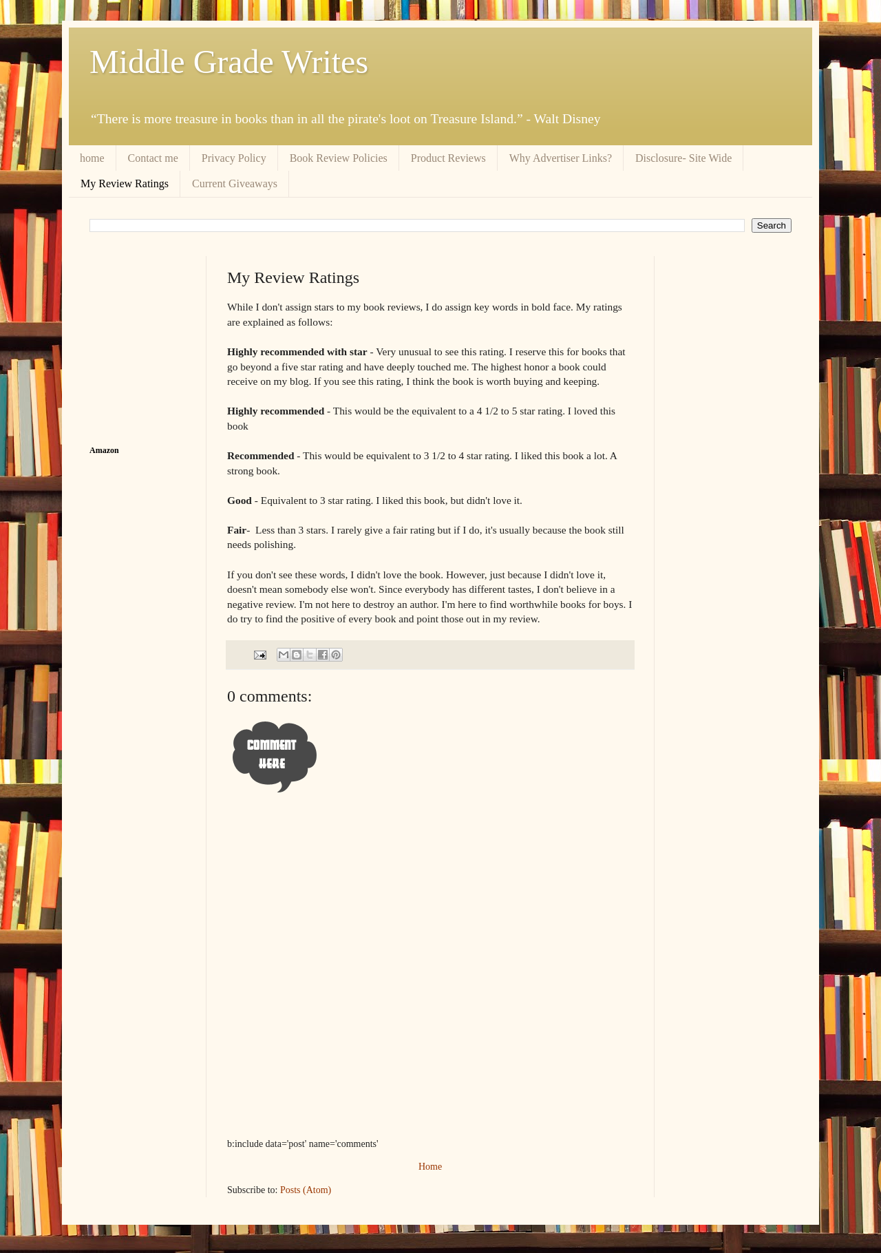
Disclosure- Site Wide (683, 158)
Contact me (153, 158)
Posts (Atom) (305, 1190)
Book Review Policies (339, 158)
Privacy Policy (234, 158)
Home (430, 1166)
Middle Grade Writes (228, 61)
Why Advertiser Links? (560, 158)
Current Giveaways (234, 183)
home (92, 158)
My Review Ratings (125, 183)
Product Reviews (448, 158)
